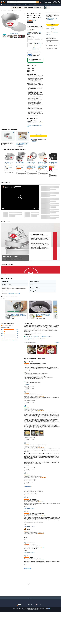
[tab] (27, 336)
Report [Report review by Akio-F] (33, 469)
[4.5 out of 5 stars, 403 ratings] (30, 168)
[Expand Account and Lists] (51, 2)
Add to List (49, 41)
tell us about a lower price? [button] (15, 293)
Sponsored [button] (3, 298)
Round (23, 10)
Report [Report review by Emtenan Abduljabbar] (25, 550)
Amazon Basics (14, 4)
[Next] (39, 49)
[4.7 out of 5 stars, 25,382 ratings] (19, 167)
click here (6, 289)
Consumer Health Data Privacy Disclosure (31, 608)
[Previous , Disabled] (31, 49)
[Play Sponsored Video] (16, 307)
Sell (40, 4)
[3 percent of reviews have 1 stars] (9, 337)
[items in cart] (59, 1)
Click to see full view (14, 33)
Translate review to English (29, 508)
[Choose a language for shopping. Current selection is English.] (30, 604)
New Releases (50, 4)
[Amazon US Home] (19, 605)
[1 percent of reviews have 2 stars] (9, 335)
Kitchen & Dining (10, 10)
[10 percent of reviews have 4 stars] (9, 331)
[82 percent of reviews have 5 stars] (9, 329)
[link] (22, 136)
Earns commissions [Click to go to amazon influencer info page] (18, 186)
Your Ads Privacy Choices (43, 608)
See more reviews (27, 486)
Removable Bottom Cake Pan (10, 187)
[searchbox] (23, 2)
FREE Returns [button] (30, 30)
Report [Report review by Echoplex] (25, 539)
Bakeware (15, 10)
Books (25, 4)
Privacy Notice (21, 608)
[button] (2, 5)
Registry (55, 4)
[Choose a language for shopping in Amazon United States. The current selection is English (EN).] (41, 1)
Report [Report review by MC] (33, 439)
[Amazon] (3, 1)
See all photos (56, 342)
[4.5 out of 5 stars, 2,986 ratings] (8, 167)
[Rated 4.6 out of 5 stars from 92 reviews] (43, 317)
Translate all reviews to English (31, 493)
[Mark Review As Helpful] (27, 388)
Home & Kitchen (3, 10)
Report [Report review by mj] (25, 564)
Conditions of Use (15, 608)
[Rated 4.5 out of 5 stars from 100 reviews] (19, 317)
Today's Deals (30, 4)
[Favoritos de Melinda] (9, 186)
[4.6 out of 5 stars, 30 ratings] (41, 168)
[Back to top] (30, 599)
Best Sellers (20, 4)
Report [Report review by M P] (33, 482)
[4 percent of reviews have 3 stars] (9, 333)
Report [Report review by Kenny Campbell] (33, 388)
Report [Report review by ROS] (25, 524)
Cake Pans (19, 10)
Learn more (41, 122)
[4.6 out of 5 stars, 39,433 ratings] (52, 166)
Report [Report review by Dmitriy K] (33, 402)
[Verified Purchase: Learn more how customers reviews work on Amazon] (41, 366)
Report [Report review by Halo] (25, 506)
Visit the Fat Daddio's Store (32, 19)
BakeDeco (52, 28)
